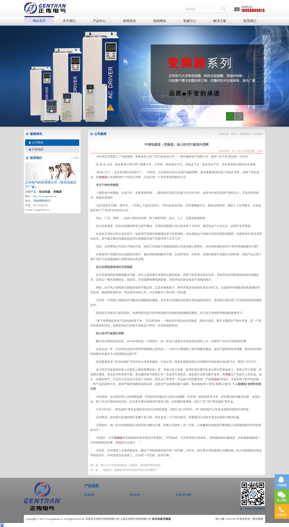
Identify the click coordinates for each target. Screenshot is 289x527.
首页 (233, 134)
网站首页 (39, 21)
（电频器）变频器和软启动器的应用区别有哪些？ (129, 469)
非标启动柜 (183, 494)
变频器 (57, 191)
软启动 (134, 494)
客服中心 (189, 21)
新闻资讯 (129, 21)
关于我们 (69, 21)
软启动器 (157, 518)
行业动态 (37, 149)
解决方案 (219, 21)
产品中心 (99, 21)
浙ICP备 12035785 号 (227, 518)
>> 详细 (74, 157)
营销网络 (159, 21)
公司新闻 (37, 142)
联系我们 (249, 21)
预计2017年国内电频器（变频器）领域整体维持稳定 (131, 465)
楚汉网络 (258, 518)
